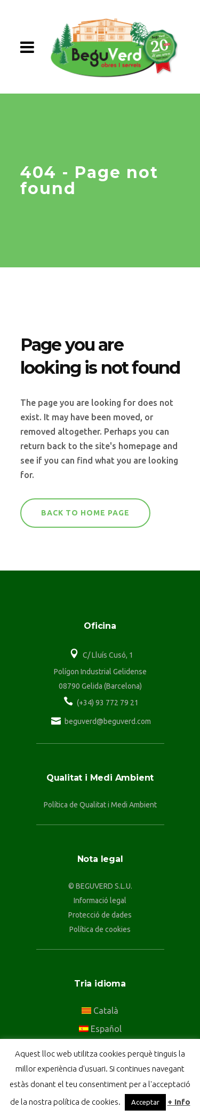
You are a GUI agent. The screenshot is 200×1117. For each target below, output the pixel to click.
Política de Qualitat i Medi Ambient (100, 804)
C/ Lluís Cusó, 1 (108, 655)
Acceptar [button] (145, 1102)
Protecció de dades (100, 915)
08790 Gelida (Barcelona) (100, 686)
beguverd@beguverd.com (108, 721)
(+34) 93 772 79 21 (108, 702)
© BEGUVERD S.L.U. (100, 886)
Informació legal (100, 900)
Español (100, 1029)
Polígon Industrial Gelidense (100, 671)
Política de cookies (100, 929)
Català (100, 1010)
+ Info (178, 1101)
